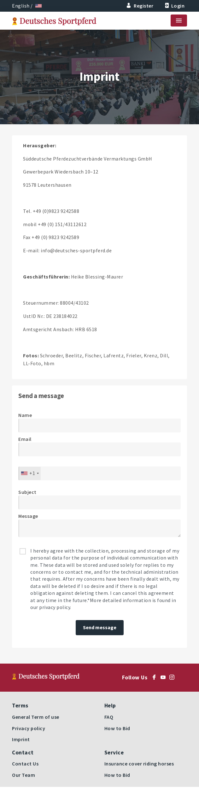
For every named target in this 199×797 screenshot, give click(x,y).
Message (28, 516)
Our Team (23, 775)
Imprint (21, 739)
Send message (99, 627)
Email (25, 439)
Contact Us (25, 763)
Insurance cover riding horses (139, 763)
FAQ (109, 717)
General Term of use (35, 717)
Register (140, 6)
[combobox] (30, 473)
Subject (27, 492)
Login (173, 6)
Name (25, 415)
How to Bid (117, 728)
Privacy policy (28, 728)
